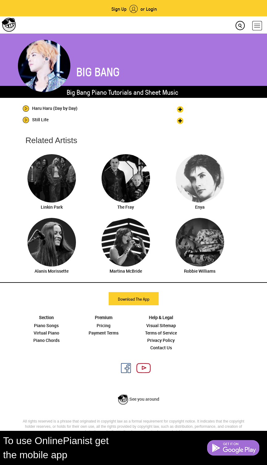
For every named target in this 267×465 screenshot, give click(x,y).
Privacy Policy (161, 340)
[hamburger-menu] (257, 25)
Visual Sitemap (161, 325)
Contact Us (161, 348)
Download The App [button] (133, 299)
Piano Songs (46, 325)
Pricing (104, 325)
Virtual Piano (46, 333)
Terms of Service (161, 333)
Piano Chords (46, 340)
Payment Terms (104, 333)
